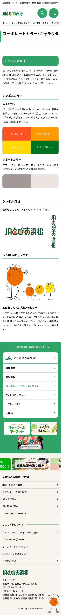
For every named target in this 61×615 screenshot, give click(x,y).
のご (10, 506)
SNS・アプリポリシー (15, 553)
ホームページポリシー (16, 546)
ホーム (5, 22)
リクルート (13, 404)
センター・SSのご (14, 492)
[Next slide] (58, 464)
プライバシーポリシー (13, 539)
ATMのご (9, 499)
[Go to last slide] (3, 464)
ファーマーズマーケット (14, 513)
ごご (9, 560)
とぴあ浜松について (20, 22)
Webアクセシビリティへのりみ (20, 532)
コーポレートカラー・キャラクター (23, 386)
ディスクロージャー (15, 395)
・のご (12, 485)
